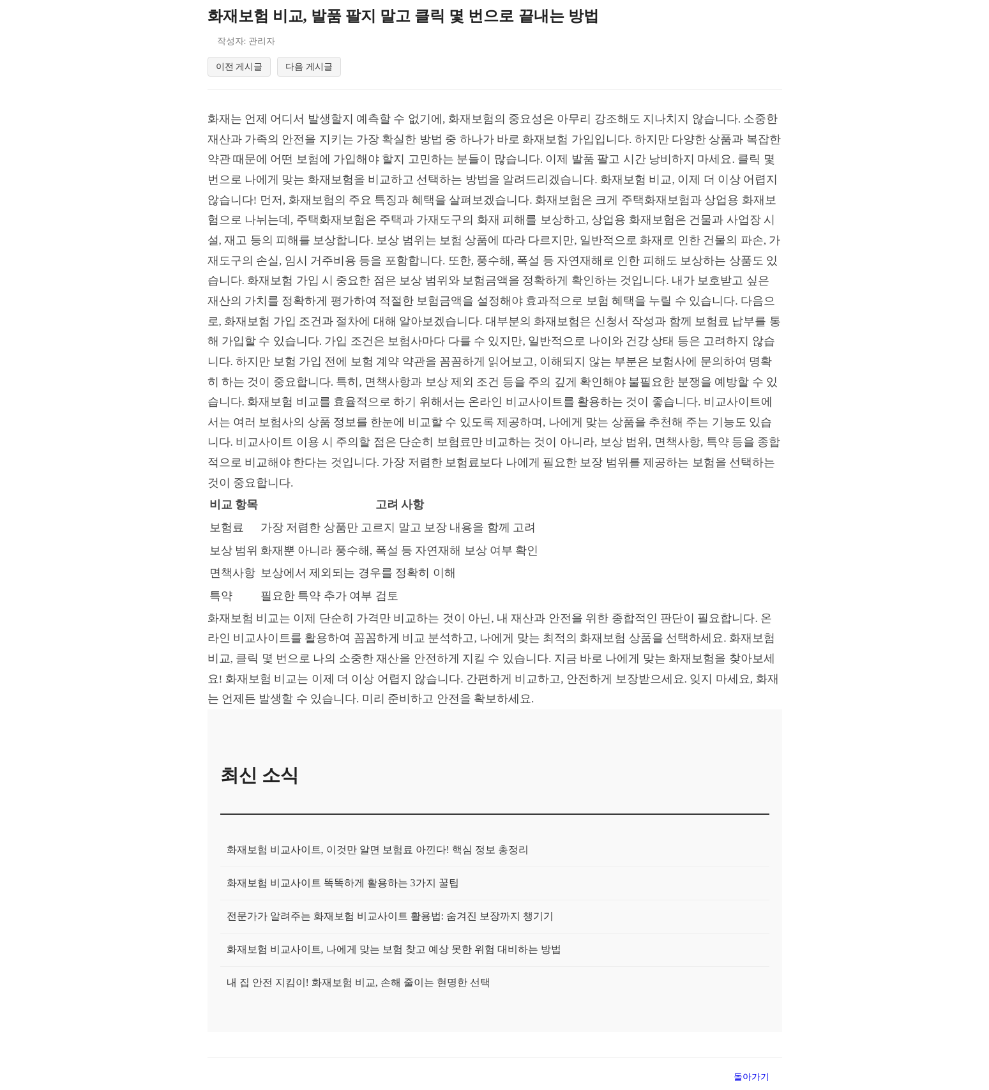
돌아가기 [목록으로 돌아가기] (751, 1078)
